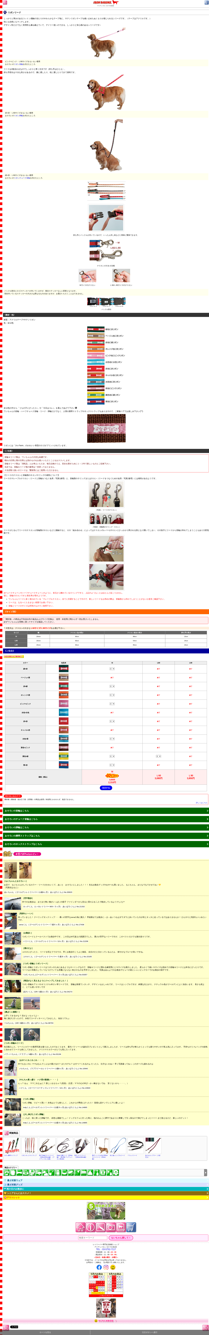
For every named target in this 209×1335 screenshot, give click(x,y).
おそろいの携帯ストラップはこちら (22, 836)
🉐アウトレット (12, 1197)
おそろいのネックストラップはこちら (23, 844)
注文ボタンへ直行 (149, 1332)
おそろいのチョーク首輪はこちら (21, 819)
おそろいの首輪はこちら (17, 811)
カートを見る (45, 1332)
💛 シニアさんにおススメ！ (17, 1193)
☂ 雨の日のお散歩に (14, 1189)
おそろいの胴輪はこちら (17, 827)
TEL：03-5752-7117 (106, 1249)
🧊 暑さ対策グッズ (13, 1185)
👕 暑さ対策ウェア (13, 1180)
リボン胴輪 (18, 116)
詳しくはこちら (201, 803)
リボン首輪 (18, 64)
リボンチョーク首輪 (22, 178)
